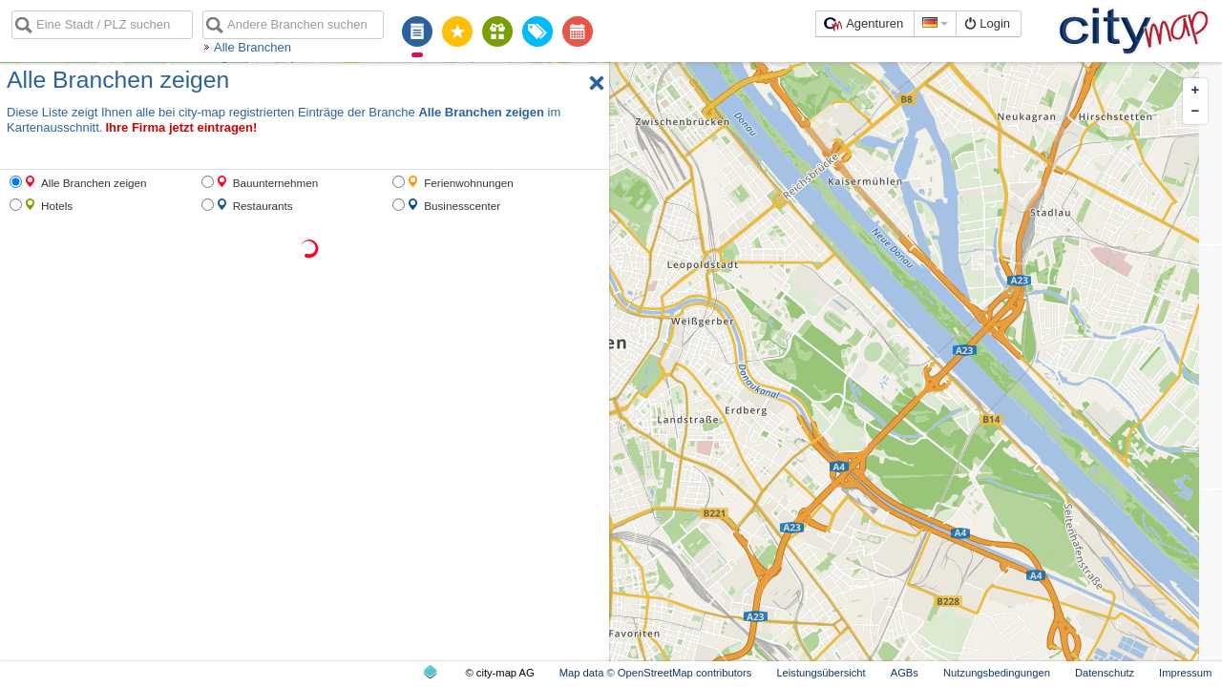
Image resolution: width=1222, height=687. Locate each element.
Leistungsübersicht (820, 672)
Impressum (1185, 672)
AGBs (904, 672)
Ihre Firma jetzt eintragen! (181, 127)
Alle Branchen (252, 47)
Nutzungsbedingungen (996, 672)
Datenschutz (1104, 672)
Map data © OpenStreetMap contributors (655, 672)
